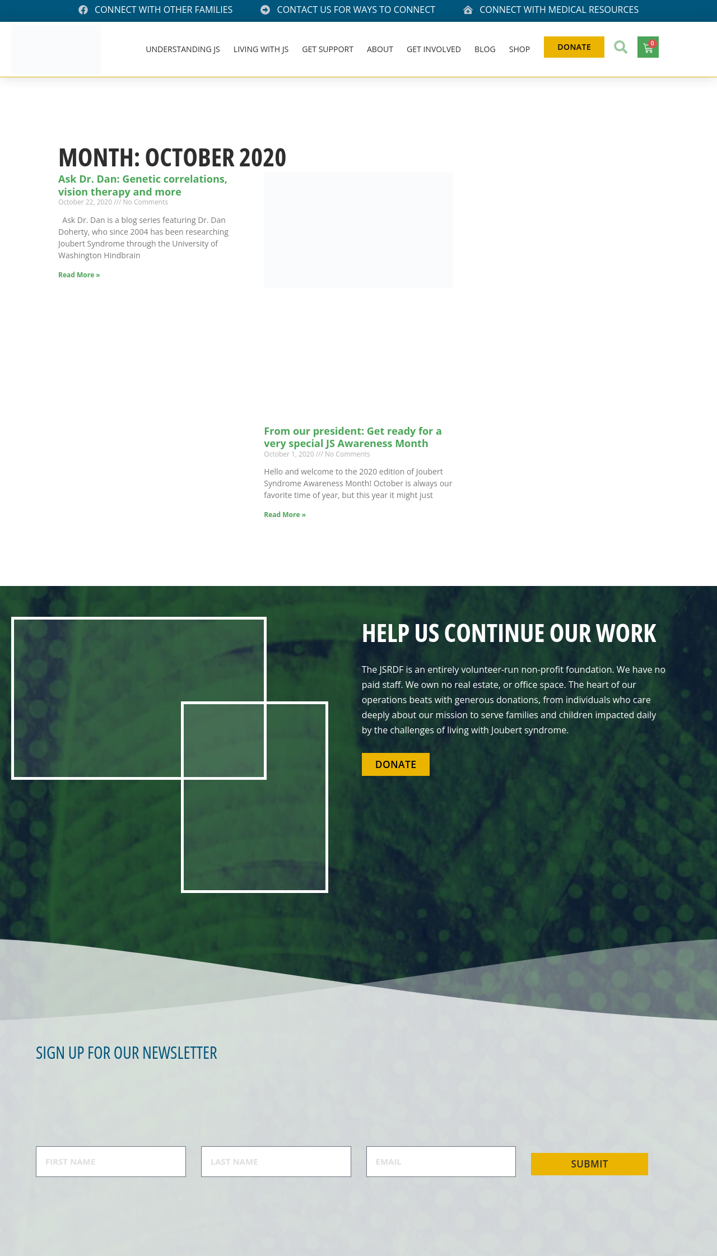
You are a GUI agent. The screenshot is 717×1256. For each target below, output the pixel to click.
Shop (521, 49)
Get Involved (435, 49)
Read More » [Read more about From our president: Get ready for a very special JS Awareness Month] (285, 514)
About (381, 49)
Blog (486, 49)
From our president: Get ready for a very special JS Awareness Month (352, 437)
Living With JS (262, 49)
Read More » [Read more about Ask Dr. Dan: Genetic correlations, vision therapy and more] (79, 275)
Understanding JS (184, 49)
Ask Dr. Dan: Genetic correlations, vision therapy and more (142, 185)
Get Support (329, 49)
